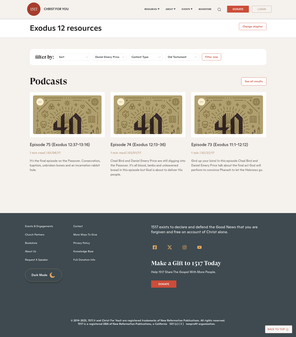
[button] (219, 9)
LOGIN (261, 9)
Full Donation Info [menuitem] (84, 259)
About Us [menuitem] (30, 251)
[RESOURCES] (152, 9)
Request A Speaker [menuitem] (36, 259)
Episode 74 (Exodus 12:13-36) (138, 144)
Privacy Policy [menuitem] (81, 243)
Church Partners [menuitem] (34, 234)
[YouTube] (199, 247)
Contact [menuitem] (78, 226)
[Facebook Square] (154, 247)
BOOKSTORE (205, 9)
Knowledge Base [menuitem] (83, 251)
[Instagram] (184, 247)
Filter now (211, 57)
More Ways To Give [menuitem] (85, 234)
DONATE (238, 9)
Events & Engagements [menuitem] (39, 226)
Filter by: (44, 57)
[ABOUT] (171, 9)
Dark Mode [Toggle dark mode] (43, 275)
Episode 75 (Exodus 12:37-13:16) (60, 144)
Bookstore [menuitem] (31, 243)
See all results (254, 81)
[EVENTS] (187, 9)
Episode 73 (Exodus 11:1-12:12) (219, 144)
